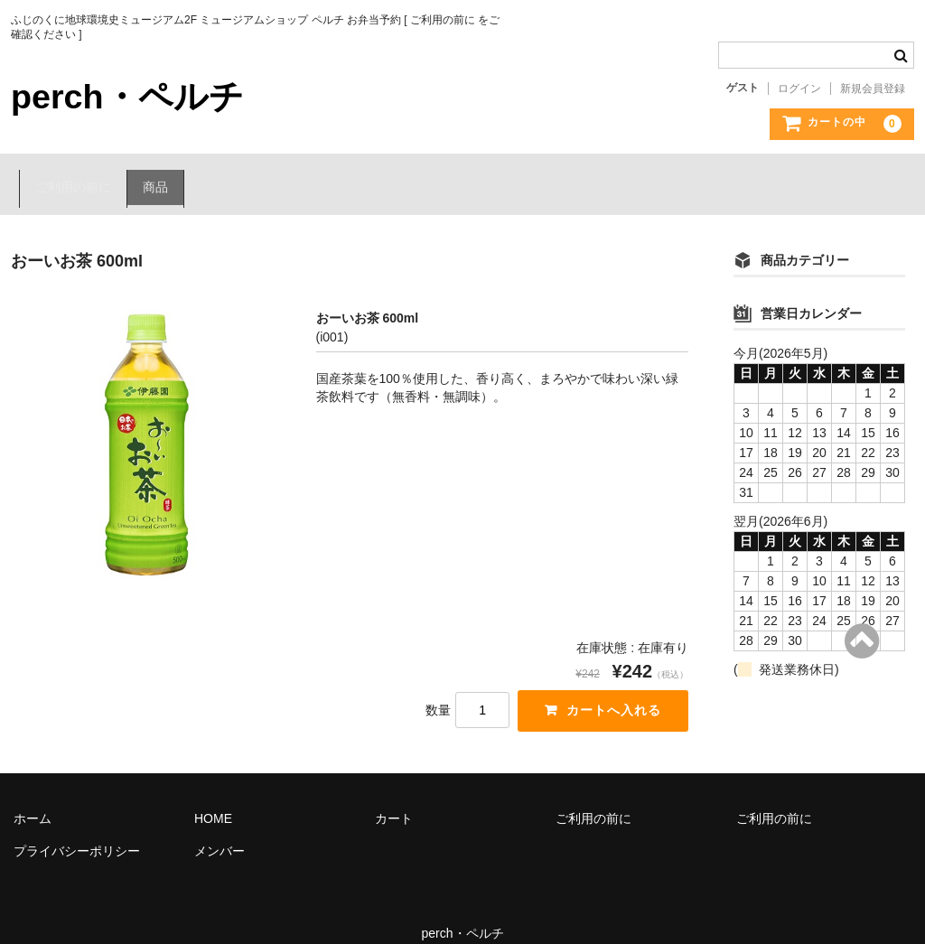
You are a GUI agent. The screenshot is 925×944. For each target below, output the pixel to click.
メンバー (219, 829)
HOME (213, 797)
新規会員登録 (872, 88)
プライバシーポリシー (77, 829)
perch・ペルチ (134, 96)
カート (394, 797)
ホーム (32, 797)
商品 (155, 174)
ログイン (799, 88)
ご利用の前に (68, 174)
